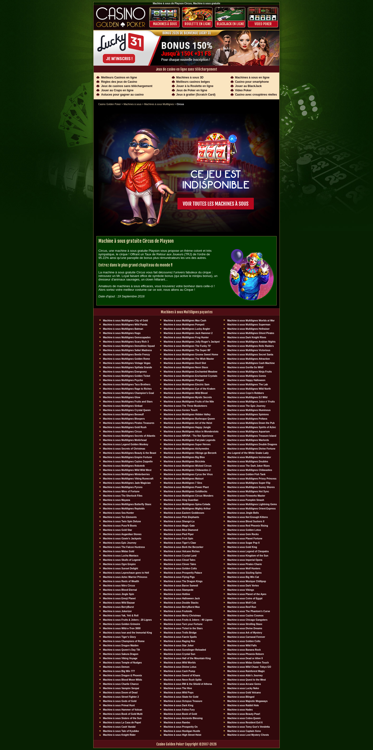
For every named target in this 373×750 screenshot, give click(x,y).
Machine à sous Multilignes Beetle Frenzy (126, 354)
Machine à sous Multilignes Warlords (248, 440)
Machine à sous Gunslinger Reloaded (185, 649)
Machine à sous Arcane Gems (244, 684)
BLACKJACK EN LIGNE (230, 24)
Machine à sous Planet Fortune (244, 538)
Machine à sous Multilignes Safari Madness (127, 350)
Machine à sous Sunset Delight (120, 568)
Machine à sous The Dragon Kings (183, 581)
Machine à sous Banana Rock (244, 649)
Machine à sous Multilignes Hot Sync (248, 491)
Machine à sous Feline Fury (179, 709)
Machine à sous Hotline (177, 594)
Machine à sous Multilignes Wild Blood (185, 393)
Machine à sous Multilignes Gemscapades (127, 337)
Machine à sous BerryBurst (118, 607)
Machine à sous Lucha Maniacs (120, 555)
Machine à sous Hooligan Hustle (182, 731)
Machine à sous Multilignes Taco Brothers (126, 384)
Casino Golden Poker (109, 104)
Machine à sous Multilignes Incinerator (249, 457)
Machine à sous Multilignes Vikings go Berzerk (190, 453)
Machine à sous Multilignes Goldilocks (185, 491)
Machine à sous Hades (240, 709)
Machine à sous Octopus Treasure (183, 701)
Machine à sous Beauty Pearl (243, 714)
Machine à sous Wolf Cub (241, 602)
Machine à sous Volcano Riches (182, 551)
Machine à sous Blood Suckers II (245, 521)
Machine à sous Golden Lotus (244, 530)
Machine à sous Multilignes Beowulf (123, 414)
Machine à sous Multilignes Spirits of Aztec (251, 427)
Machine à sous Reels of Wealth (121, 581)
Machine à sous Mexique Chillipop (246, 581)
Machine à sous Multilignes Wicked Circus (187, 466)
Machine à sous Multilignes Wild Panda (125, 324)
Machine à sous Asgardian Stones (122, 534)
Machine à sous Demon (116, 667)
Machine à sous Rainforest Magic (246, 671)
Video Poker (263, 24)
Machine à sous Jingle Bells (243, 513)
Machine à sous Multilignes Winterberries (126, 474)
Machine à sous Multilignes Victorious (248, 350)
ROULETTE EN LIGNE (198, 24)
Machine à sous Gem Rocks (243, 534)
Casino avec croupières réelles (256, 94)
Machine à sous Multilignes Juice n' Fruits (251, 401)
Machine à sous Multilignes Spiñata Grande (127, 367)
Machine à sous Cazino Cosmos (245, 615)
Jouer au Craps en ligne (117, 90)
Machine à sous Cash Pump (179, 671)
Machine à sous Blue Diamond (181, 530)
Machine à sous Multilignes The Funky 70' (187, 346)
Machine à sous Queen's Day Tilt (121, 649)
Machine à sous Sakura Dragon (120, 654)
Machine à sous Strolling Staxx (244, 624)
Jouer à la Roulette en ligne (194, 86)
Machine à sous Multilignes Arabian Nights (251, 341)
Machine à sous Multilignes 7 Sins (183, 483)
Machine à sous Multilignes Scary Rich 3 (126, 341)
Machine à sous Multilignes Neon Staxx (186, 367)
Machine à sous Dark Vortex (243, 585)
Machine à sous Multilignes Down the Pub (251, 423)
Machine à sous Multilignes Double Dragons (252, 444)
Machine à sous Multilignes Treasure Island (251, 436)
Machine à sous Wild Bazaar (119, 602)
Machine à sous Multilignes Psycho (123, 380)
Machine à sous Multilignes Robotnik (124, 466)
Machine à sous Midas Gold (118, 551)
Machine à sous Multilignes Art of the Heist (188, 423)
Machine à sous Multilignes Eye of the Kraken (189, 388)
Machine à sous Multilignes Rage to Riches (127, 388)
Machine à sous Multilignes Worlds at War (251, 320)
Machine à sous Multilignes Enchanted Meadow (190, 371)
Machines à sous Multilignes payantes (186, 312)
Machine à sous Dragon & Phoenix (122, 675)
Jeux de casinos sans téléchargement (126, 86)
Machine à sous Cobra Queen (243, 718)
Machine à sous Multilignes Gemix (246, 376)
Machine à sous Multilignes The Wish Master (189, 359)
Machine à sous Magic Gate (179, 525)
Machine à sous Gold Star (117, 530)
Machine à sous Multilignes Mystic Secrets (188, 397)
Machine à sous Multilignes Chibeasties (249, 470)
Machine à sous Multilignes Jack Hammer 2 (188, 333)
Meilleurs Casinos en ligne (119, 77)
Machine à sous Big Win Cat (243, 577)
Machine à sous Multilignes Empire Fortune (127, 457)
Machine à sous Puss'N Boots (120, 525)
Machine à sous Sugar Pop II (243, 543)
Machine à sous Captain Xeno (244, 731)
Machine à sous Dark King (178, 705)
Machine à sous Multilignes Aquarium (248, 431)
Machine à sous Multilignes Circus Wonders (188, 495)
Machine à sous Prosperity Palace (183, 572)
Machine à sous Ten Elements (120, 517)
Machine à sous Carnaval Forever (246, 637)
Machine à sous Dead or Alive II (245, 658)
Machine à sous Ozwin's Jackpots (122, 538)
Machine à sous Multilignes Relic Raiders (250, 346)
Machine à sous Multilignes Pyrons (122, 487)
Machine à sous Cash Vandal (119, 727)
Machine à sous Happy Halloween (246, 380)
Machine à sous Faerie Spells (180, 637)
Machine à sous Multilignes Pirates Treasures (128, 423)
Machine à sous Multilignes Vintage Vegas (127, 363)
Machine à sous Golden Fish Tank (246, 474)
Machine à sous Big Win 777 (119, 671)
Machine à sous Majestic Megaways (247, 701)
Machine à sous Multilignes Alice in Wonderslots (191, 431)
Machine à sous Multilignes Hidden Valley (187, 414)
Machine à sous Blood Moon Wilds (122, 679)
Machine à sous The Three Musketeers (185, 406)
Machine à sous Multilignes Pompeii (184, 324)
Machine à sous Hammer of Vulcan (122, 709)
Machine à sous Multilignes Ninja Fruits (249, 371)
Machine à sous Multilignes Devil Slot (185, 363)
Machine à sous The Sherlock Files (122, 495)
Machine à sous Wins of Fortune (121, 491)
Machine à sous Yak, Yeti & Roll (120, 615)
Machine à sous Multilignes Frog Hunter (186, 337)
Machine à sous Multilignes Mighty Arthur (187, 508)
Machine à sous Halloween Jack (182, 598)
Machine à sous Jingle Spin (118, 594)
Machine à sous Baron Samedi (181, 585)
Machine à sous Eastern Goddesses (184, 513)
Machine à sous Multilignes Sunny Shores (251, 487)
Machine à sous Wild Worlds (180, 662)
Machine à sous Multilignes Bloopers (124, 418)
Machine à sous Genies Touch (181, 410)
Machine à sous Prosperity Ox (181, 727)
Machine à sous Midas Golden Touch (248, 662)
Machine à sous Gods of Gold (120, 701)
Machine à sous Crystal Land (180, 555)
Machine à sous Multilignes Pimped (184, 380)
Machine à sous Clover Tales (180, 564)
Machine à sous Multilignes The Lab (247, 384)
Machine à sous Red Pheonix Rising (247, 525)
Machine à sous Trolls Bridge (180, 632)
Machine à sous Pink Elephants (181, 517)
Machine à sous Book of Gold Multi (122, 714)
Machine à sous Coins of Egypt (244, 598)
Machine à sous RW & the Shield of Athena (188, 684)
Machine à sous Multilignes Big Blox (184, 457)
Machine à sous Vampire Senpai (121, 688)
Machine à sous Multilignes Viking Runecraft (128, 478)
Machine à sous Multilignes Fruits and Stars (127, 401)
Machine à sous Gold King (242, 547)
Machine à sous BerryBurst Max (182, 607)
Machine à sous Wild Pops (179, 692)
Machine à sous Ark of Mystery (244, 632)
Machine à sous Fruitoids (178, 611)
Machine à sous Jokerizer (117, 611)
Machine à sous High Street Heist (182, 735)
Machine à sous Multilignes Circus (122, 431)
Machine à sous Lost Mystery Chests (248, 735)
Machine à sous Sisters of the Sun (122, 718)
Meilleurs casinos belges (193, 81)
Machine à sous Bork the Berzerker (183, 547)
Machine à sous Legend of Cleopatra (248, 551)
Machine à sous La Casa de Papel (122, 722)
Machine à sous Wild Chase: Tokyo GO (249, 667)
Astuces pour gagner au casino (122, 94)
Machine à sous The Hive (178, 688)
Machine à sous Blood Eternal (120, 590)
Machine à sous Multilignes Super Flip (248, 483)
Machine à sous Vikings (240, 590)
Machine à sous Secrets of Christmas (124, 448)
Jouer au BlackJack (248, 86)
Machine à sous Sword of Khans (182, 675)
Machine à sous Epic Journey (119, 543)
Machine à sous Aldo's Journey (245, 675)
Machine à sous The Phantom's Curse (248, 611)
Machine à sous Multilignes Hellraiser (248, 329)
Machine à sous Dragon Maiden (120, 645)
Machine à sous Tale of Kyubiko (121, 731)
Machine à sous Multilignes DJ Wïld (247, 397)
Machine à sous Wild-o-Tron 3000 (122, 628)
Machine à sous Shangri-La (179, 521)
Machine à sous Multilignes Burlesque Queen (189, 418)
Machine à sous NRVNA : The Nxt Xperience (188, 436)
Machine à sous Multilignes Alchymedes (186, 448)
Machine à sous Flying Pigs (179, 577)
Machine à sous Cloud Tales (179, 560)
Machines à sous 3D (190, 77)
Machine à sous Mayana (116, 500)
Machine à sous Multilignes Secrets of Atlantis (129, 436)
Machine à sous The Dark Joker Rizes (248, 466)
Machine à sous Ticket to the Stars (183, 628)
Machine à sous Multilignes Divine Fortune (251, 448)
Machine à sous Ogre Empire (119, 564)
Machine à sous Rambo (177, 722)
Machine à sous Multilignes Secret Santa (250, 354)
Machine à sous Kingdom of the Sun (247, 555)
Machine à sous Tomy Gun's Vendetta (248, 727)
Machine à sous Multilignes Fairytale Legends (189, 440)
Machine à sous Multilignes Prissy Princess (251, 478)
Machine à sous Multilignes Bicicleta (184, 461)
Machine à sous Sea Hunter (118, 513)
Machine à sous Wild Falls (242, 645)
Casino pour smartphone (252, 81)
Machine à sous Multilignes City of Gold (125, 320)
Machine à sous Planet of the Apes (246, 594)
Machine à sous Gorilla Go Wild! (245, 367)
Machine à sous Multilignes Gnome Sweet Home (191, 354)
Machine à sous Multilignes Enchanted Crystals (190, 376)
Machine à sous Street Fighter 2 (121, 697)
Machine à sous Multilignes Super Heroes (187, 444)
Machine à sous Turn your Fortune (183, 624)
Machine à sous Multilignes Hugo (122, 333)
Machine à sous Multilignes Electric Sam (186, 384)
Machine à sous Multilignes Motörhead (125, 440)
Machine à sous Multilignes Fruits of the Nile (189, 401)
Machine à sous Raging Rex (179, 641)
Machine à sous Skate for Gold (181, 697)
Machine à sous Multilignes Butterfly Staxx (127, 504)
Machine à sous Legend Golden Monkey (125, 444)
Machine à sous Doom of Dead (120, 692)
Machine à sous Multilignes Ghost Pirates (250, 333)
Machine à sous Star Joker (179, 645)
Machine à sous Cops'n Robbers (245, 393)
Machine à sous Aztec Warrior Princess (125, 577)
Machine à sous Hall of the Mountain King (187, 658)
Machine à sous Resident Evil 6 (244, 722)
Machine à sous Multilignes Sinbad (122, 406)
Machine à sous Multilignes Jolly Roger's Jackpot (192, 341)
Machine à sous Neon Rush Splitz (182, 679)
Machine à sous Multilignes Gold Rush (125, 427)
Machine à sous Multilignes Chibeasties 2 (187, 470)
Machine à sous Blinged (240, 697)
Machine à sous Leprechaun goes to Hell (126, 572)
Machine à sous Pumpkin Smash (245, 500)
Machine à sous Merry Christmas (182, 615)
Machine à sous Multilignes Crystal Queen (127, 410)
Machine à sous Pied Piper (179, 534)
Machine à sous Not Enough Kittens (247, 517)
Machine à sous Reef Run (241, 607)
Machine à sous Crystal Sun (179, 654)
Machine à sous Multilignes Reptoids (124, 508)
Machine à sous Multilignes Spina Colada (187, 504)
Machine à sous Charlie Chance (121, 684)
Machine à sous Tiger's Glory (119, 637)
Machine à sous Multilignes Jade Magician (127, 483)
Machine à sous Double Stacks (181, 602)
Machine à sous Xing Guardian (181, 500)
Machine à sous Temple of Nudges (122, 662)
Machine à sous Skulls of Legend (121, 560)
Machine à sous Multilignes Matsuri (184, 478)
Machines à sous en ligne (252, 77)
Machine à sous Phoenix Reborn (245, 654)
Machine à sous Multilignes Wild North (249, 388)
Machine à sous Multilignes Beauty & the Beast (129, 453)
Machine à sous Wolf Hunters (243, 568)
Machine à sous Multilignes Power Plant (186, 487)
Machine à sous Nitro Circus (119, 585)
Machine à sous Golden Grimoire (121, 624)
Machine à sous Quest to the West (246, 679)
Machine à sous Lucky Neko (243, 688)
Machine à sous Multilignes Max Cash (185, 320)
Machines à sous (165, 24)
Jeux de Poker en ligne (191, 90)
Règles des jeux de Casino (119, 81)
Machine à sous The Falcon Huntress (124, 547)
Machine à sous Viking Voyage (120, 658)
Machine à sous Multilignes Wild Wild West (127, 470)
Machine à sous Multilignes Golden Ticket (126, 376)
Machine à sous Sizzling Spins (244, 572)
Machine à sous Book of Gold (180, 714)
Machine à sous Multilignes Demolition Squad (129, 346)
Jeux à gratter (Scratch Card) (196, 94)
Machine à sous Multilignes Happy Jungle (187, 427)
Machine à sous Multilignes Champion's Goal (128, 393)
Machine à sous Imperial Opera (244, 560)
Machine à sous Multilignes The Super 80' (187, 350)
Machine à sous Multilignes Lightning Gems (252, 504)
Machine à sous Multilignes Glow (121, 397)
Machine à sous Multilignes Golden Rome (126, 359)
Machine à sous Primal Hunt (119, 705)
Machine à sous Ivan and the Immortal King (127, 632)
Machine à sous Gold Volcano (244, 692)
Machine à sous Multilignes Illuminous (248, 410)
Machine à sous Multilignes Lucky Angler (187, 329)
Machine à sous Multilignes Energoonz (125, 371)
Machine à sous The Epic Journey (246, 406)
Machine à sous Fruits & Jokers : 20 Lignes (127, 620)
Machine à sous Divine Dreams (244, 628)
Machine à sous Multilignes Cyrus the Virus (188, 474)
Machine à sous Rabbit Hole (243, 705)
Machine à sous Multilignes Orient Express (251, 508)
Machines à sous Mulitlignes (159, 104)
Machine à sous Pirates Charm (244, 564)
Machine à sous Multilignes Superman (248, 324)
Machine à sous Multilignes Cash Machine (251, 363)
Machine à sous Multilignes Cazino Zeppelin (128, 461)
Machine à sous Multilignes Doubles (247, 461)
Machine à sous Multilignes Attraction (248, 359)
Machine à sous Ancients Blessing (183, 718)
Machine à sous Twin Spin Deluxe (122, 521)
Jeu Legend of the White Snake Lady (248, 453)
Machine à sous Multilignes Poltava (247, 418)
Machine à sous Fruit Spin (178, 538)
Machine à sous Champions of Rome (123, 641)
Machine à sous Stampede (178, 590)
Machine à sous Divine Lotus (180, 667)
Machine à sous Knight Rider (119, 735)
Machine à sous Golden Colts (180, 568)
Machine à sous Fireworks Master (246, 495)
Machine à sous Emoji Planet (119, 598)
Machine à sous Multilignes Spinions (248, 414)
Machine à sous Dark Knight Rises (246, 337)
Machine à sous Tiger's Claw (180, 543)
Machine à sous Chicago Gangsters (247, 620)
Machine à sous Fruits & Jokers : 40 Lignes (188, 620)
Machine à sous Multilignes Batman (123, 329)
